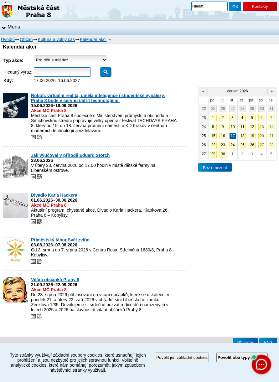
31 (271, 108)
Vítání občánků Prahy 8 (55, 279)
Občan (26, 39)
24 (232, 145)
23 (223, 145)
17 (232, 136)
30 (262, 108)
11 (242, 127)
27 (232, 108)
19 (252, 136)
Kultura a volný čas (56, 39)
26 (223, 108)
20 (262, 136)
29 (252, 108)
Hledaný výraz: (18, 72)
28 (242, 108)
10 (232, 127)
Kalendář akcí (93, 39)
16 (223, 136)
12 (252, 127)
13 (262, 127)
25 (213, 108)
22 (213, 145)
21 (271, 136)
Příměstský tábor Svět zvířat (60, 239)
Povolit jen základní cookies (182, 357)
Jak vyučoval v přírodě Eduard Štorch (70, 155)
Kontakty (260, 6)
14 (271, 127)
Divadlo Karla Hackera (54, 195)
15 (213, 136)
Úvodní (8, 39)
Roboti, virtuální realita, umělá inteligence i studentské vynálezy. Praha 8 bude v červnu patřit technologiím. (98, 98)
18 (242, 136)
